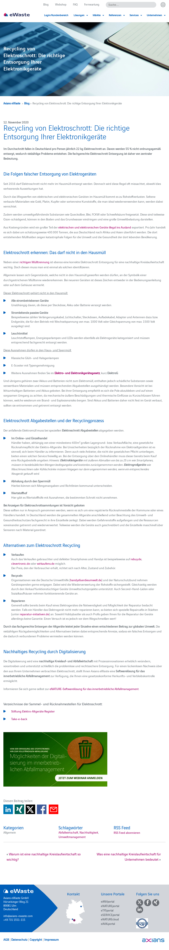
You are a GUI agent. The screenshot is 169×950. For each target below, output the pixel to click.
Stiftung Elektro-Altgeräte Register (33, 711)
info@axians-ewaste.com (18, 916)
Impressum (51, 939)
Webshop (60, 4)
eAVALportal (108, 923)
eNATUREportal (110, 906)
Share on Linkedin (8, 809)
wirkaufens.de (45, 563)
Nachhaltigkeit (89, 832)
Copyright (36, 939)
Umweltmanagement (72, 837)
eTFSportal (107, 910)
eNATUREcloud (110, 919)
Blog (46, 4)
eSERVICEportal (110, 915)
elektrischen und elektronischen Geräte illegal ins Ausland (94, 227)
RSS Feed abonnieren (127, 832)
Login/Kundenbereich (56, 15)
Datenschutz (19, 939)
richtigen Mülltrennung (34, 262)
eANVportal (107, 901)
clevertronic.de (20, 563)
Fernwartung (91, 4)
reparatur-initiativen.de (34, 614)
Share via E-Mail (53, 809)
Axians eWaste (11, 103)
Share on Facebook (41, 809)
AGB (6, 939)
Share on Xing (19, 809)
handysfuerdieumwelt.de (86, 580)
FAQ (75, 4)
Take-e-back (19, 719)
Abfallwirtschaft (68, 832)
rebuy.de (135, 559)
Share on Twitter (30, 809)
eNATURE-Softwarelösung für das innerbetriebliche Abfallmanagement (94, 689)
